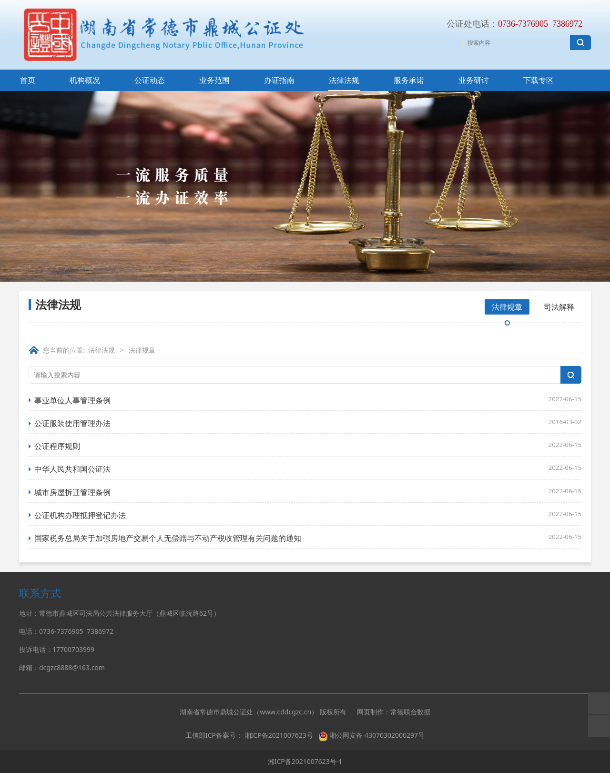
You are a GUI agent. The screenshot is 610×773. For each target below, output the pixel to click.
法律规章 (507, 307)
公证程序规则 (57, 446)
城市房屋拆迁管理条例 (72, 492)
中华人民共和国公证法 (72, 469)
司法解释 (559, 307)
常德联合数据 (410, 711)
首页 (27, 80)
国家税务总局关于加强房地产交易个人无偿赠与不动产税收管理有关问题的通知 (167, 538)
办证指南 (279, 80)
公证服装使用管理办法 (72, 423)
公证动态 (149, 80)
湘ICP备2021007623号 (278, 735)
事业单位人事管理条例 (72, 400)
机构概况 (85, 80)
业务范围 (214, 80)
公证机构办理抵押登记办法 (80, 515)
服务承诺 (409, 80)
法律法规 (344, 80)
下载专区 (538, 80)
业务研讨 (473, 80)
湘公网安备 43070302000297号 (377, 735)
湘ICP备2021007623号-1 (305, 761)
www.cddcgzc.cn (285, 711)
